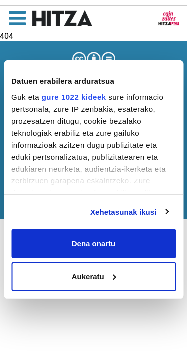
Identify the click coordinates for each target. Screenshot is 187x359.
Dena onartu (94, 243)
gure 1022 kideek (74, 96)
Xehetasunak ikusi (123, 211)
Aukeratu (94, 276)
